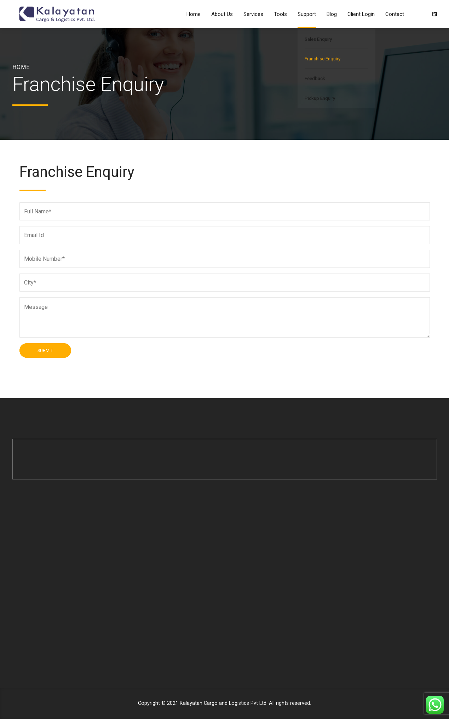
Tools (280, 14)
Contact (394, 14)
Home (193, 14)
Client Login (361, 14)
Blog (332, 14)
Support (307, 14)
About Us (222, 14)
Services (253, 14)
